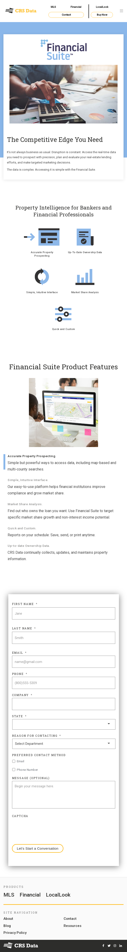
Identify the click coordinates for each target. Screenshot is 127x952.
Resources (72, 926)
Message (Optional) (31, 778)
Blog (7, 926)
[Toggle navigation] (121, 11)
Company (22, 695)
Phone (19, 674)
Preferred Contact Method (39, 755)
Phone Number (27, 769)
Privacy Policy (15, 933)
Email (19, 652)
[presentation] (47, 828)
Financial (76, 7)
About (8, 919)
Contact (66, 14)
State (19, 716)
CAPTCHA (20, 816)
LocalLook (102, 7)
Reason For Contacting (36, 735)
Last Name (24, 628)
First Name (25, 604)
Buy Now (102, 14)
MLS (53, 7)
